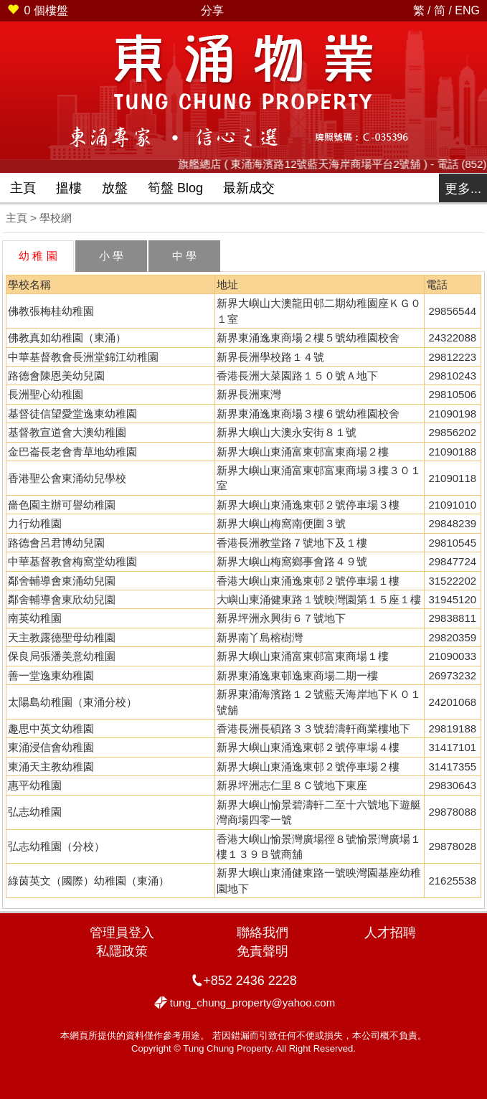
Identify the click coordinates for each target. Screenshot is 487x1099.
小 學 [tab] (111, 256)
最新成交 (249, 188)
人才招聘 (390, 932)
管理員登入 (122, 932)
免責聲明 (262, 951)
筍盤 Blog (175, 188)
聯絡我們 (262, 932)
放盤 (115, 188)
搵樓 (69, 188)
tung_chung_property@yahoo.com (252, 1002)
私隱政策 (122, 951)
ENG (467, 10)
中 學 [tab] (184, 256)
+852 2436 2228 (250, 980)
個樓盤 (37, 10)
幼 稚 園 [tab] (38, 256)
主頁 (23, 188)
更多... (463, 188)
